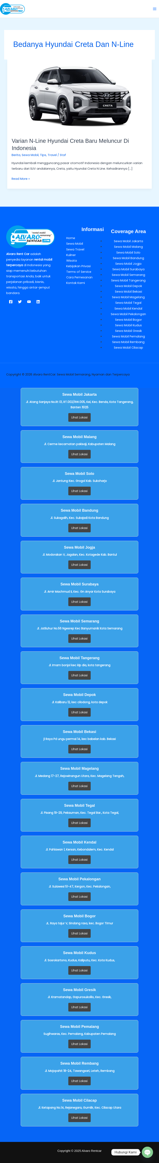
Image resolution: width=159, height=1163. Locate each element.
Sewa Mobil (30, 155)
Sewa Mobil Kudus (128, 325)
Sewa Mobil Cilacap (128, 348)
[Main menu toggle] (154, 9)
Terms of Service (78, 272)
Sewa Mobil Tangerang (128, 280)
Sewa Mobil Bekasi (128, 292)
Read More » (21, 178)
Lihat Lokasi (79, 417)
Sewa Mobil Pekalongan (128, 314)
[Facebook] (11, 302)
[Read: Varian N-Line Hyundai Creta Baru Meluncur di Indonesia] (79, 96)
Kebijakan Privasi (78, 266)
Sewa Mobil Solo (128, 252)
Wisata (71, 261)
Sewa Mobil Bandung (128, 258)
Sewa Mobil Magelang (128, 297)
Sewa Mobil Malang (128, 247)
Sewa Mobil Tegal (128, 303)
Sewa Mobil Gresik (128, 331)
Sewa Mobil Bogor (128, 320)
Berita (16, 155)
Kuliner (71, 255)
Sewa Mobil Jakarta (128, 241)
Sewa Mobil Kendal (128, 308)
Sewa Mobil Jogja (128, 264)
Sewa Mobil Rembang (128, 342)
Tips (43, 155)
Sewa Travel (75, 249)
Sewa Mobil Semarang (128, 275)
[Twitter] (20, 302)
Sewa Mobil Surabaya (128, 269)
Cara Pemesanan (79, 277)
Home (70, 238)
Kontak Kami (75, 283)
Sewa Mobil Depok (128, 286)
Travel (52, 155)
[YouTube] (29, 302)
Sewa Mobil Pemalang (128, 336)
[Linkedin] (38, 302)
